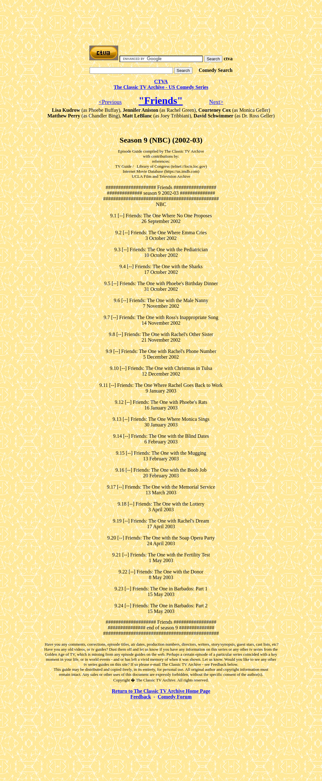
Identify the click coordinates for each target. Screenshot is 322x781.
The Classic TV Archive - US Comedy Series (161, 87)
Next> (216, 102)
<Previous (110, 102)
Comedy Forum (175, 696)
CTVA (161, 81)
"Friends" (161, 100)
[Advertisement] (161, 17)
